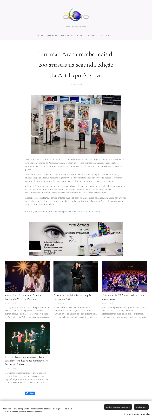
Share (30, 393)
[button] (111, 36)
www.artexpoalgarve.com (87, 211)
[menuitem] (37, 36)
